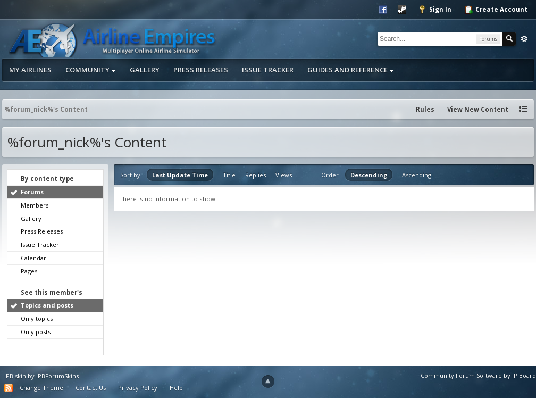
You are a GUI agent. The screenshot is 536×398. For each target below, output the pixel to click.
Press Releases (200, 69)
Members (34, 205)
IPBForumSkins (57, 376)
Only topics (37, 318)
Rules (425, 109)
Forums (32, 192)
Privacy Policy (137, 388)
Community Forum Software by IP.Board (478, 375)
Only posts (36, 332)
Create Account (495, 9)
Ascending (416, 175)
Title (229, 175)
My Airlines (30, 69)
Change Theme (41, 388)
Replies (255, 175)
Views (283, 175)
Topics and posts (47, 305)
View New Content (477, 109)
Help (176, 388)
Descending (368, 175)
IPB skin (15, 376)
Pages (29, 271)
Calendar (33, 258)
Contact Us (91, 388)
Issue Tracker (268, 69)
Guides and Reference (350, 69)
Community (90, 69)
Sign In (434, 9)
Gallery (145, 69)
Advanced (524, 39)
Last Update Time (180, 175)
